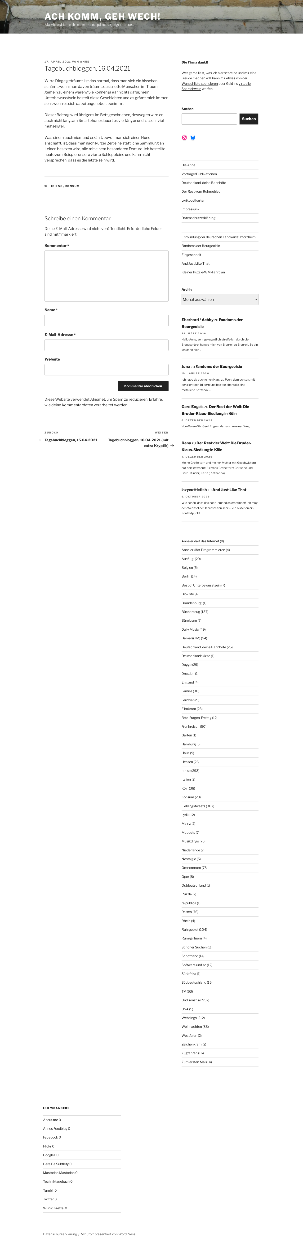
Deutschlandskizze (196, 656)
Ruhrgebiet (190, 929)
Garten (187, 735)
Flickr (47, 1146)
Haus (185, 753)
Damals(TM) (191, 638)
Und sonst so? (192, 1000)
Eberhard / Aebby (198, 320)
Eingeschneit (191, 255)
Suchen (187, 109)
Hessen (187, 762)
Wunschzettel (53, 1208)
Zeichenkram (192, 1044)
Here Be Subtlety (56, 1164)
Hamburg (189, 744)
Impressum (190, 209)
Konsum (72, 186)
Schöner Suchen (194, 947)
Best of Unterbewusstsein (201, 585)
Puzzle (187, 894)
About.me (50, 1120)
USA (185, 1009)
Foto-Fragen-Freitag (196, 718)
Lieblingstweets (193, 806)
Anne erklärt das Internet (200, 541)
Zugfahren (189, 1053)
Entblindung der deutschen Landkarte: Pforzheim (219, 237)
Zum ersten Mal (193, 1062)
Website (52, 359)
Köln (185, 788)
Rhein (186, 921)
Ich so (57, 186)
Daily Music (190, 629)
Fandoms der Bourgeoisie (201, 246)
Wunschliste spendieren (200, 83)
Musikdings (190, 841)
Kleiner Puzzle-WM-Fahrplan (203, 272)
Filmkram (189, 709)
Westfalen (189, 1035)
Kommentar (57, 245)
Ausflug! (188, 559)
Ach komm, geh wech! (103, 16)
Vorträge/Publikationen (199, 174)
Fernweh (188, 700)
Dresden (188, 673)
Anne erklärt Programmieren (203, 550)
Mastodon (50, 1173)
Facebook (50, 1137)
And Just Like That (195, 263)
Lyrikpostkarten (193, 200)
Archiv (187, 289)
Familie (187, 691)
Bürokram (189, 620)
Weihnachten (192, 1026)
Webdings (189, 1018)
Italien (186, 779)
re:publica (189, 903)
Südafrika (189, 974)
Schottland (190, 956)
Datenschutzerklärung (198, 218)
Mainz (186, 823)
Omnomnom (191, 868)
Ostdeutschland (194, 885)
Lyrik (185, 815)
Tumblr (48, 1190)
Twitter (48, 1199)
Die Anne (188, 165)
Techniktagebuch (56, 1181)
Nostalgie (189, 859)
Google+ (49, 1155)
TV (184, 991)
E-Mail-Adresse (60, 334)
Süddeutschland (194, 982)
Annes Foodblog (55, 1128)
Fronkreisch (190, 726)
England (188, 682)
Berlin (186, 576)
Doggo (187, 665)
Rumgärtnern (192, 938)
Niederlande (191, 850)
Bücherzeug (191, 612)
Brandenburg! (192, 603)
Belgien (187, 567)
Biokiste (188, 594)
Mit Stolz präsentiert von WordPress (108, 1234)
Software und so (194, 965)
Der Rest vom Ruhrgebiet (201, 191)
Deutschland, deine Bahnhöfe (204, 183)
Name (51, 310)
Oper (185, 877)
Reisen (187, 912)
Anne (84, 61)
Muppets (188, 832)
